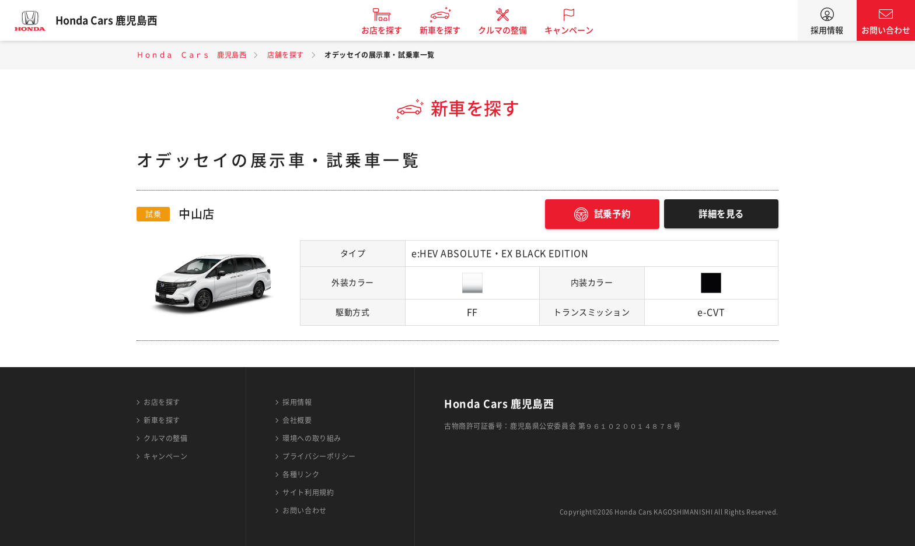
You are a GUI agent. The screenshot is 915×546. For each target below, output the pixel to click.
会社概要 (297, 420)
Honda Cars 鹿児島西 (113, 20)
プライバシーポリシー (319, 456)
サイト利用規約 (308, 492)
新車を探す (447, 30)
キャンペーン (576, 30)
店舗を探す (285, 54)
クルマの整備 (510, 30)
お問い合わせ (885, 30)
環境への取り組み (311, 438)
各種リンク (300, 474)
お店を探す (389, 30)
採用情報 (827, 30)
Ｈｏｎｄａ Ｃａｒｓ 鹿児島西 (191, 54)
